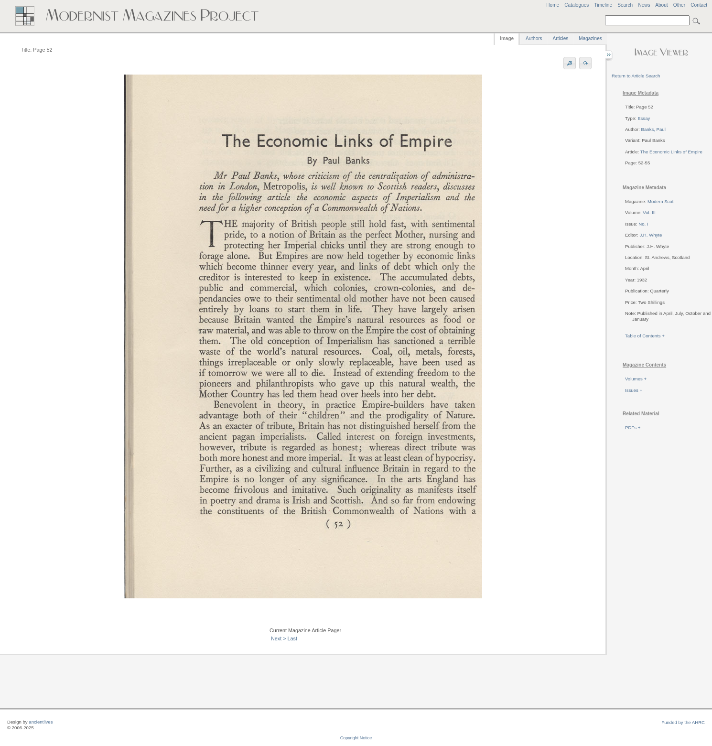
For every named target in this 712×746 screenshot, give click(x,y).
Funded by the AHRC (683, 722)
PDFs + (632, 427)
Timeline (603, 5)
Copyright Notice (356, 737)
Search (625, 5)
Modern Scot (660, 201)
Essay (643, 118)
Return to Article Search (636, 75)
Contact (698, 5)
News (644, 5)
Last (292, 638)
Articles (561, 38)
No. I (643, 224)
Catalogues (576, 5)
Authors (534, 38)
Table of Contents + (645, 335)
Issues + (633, 390)
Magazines (590, 38)
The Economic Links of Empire (671, 151)
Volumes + (636, 378)
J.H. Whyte (650, 235)
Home (552, 5)
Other (679, 5)
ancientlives (41, 721)
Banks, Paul (653, 129)
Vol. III (649, 212)
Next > (278, 638)
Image (507, 38)
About (661, 5)
